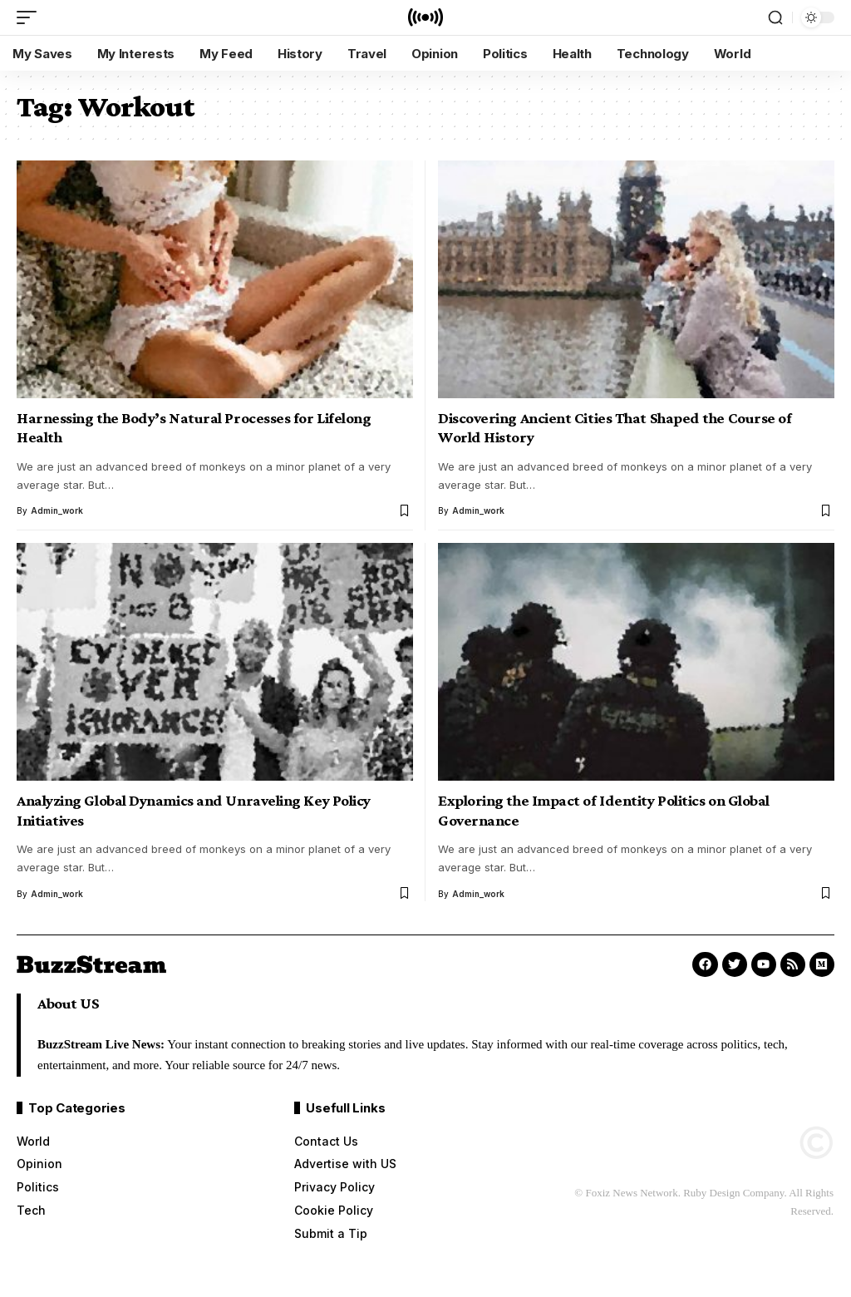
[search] (775, 17)
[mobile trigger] (31, 17)
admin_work (57, 510)
